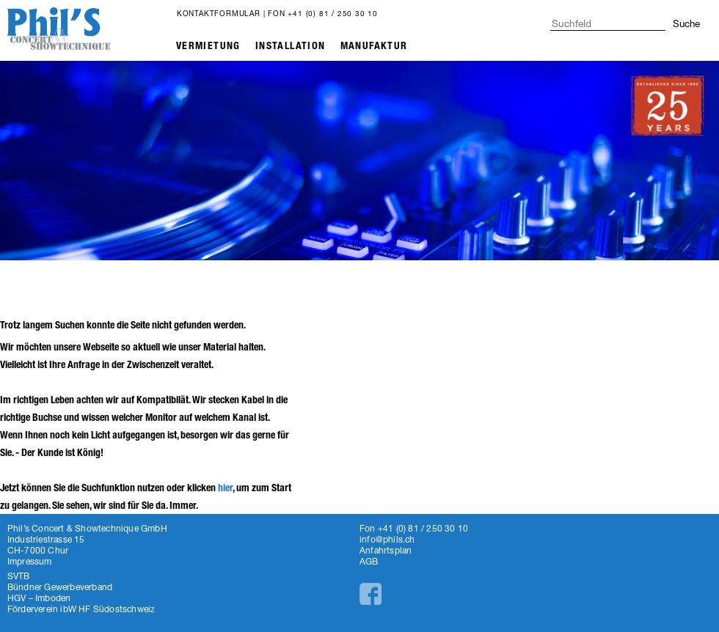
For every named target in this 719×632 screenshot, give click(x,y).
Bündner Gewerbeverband (59, 586)
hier (225, 488)
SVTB (18, 575)
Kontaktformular (218, 13)
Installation (290, 46)
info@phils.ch (387, 539)
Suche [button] (686, 23)
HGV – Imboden (39, 597)
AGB (369, 561)
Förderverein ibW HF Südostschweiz (81, 608)
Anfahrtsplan (386, 550)
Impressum (29, 561)
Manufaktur (374, 46)
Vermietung (208, 46)
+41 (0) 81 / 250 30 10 (333, 13)
